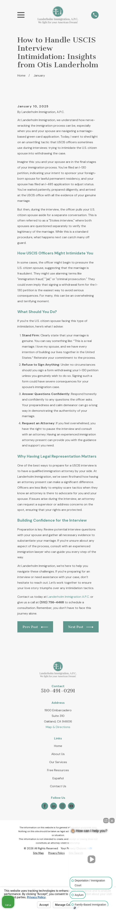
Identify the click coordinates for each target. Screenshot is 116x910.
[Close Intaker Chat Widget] (112, 820)
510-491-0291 (58, 733)
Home (58, 788)
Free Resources (58, 813)
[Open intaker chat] (75, 908)
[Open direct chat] (106, 820)
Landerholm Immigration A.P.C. (68, 639)
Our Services (58, 805)
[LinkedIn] (53, 848)
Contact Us (58, 829)
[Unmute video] (91, 859)
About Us (58, 797)
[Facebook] (45, 848)
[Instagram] (62, 848)
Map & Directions (58, 770)
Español (58, 821)
